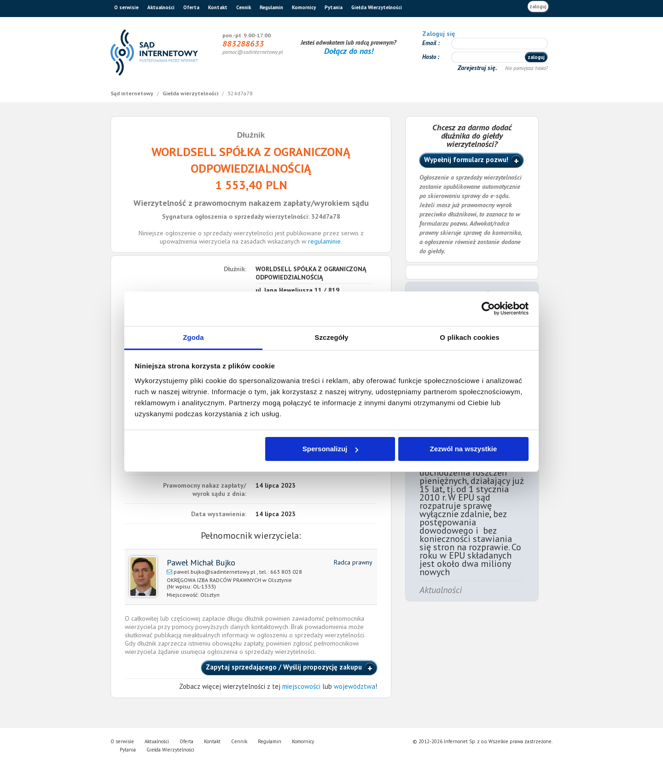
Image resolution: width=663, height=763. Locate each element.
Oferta (191, 7)
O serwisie (126, 7)
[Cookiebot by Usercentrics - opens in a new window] (488, 308)
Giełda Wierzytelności (376, 7)
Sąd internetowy (132, 93)
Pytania (334, 7)
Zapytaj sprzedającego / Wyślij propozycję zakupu (284, 667)
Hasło (429, 57)
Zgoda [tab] (193, 337)
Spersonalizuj (330, 449)
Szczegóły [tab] (331, 337)
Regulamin (271, 7)
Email (430, 43)
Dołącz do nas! (348, 51)
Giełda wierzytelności (191, 93)
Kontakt (217, 7)
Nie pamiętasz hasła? (526, 68)
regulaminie (324, 241)
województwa (354, 686)
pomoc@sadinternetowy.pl (252, 51)
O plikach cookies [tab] (469, 337)
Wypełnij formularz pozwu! (466, 159)
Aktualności (160, 7)
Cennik (243, 7)
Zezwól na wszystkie (463, 449)
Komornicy (304, 7)
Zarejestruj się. (478, 68)
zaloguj (538, 6)
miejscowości (301, 686)
